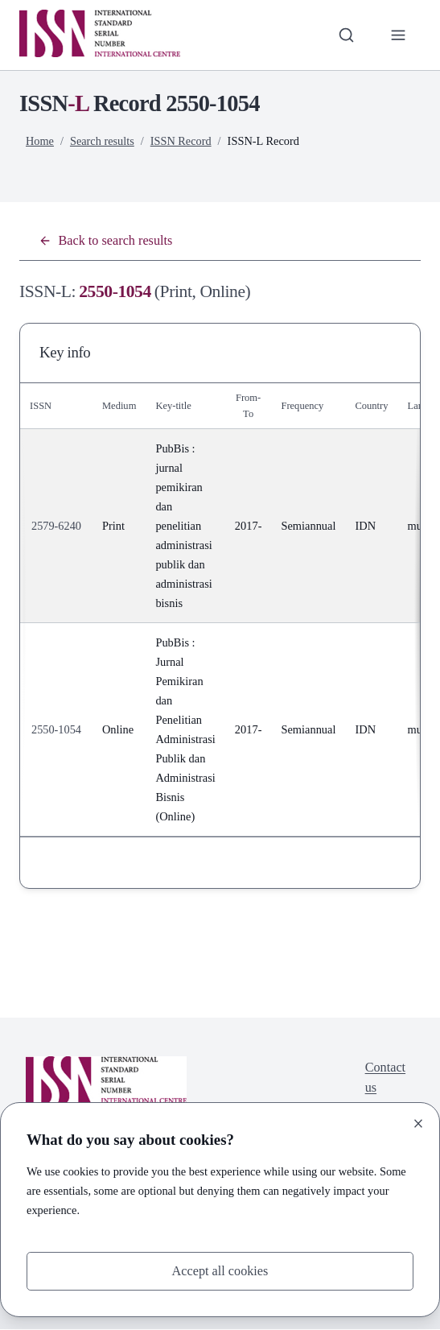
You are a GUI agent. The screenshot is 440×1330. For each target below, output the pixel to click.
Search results (102, 140)
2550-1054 (56, 730)
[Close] (418, 1123)
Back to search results (107, 240)
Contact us (384, 1078)
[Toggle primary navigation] (398, 35)
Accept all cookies (220, 1270)
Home (40, 140)
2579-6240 (56, 526)
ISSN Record (181, 140)
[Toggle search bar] (345, 35)
